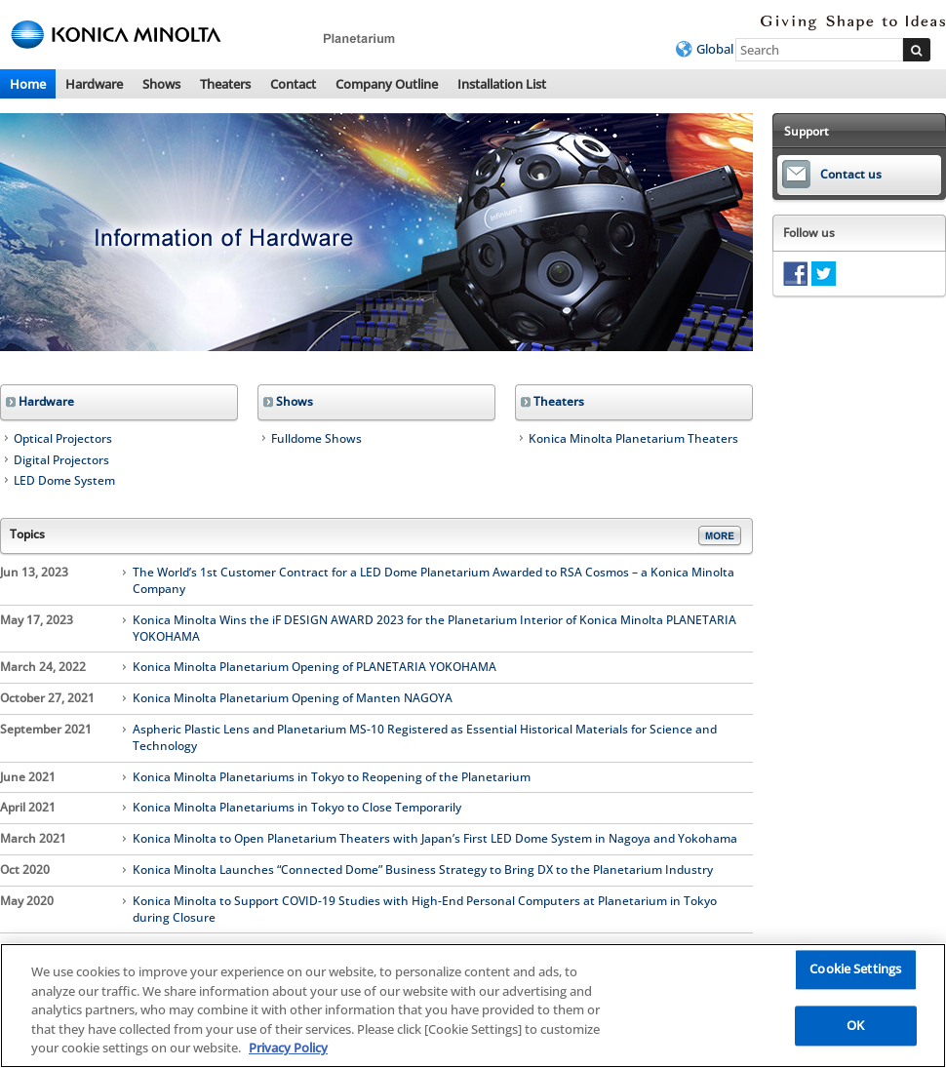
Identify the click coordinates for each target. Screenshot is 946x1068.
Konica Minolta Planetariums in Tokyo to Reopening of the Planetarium (332, 777)
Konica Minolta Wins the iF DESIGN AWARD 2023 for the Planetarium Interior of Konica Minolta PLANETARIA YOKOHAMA (434, 629)
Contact (293, 84)
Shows (161, 84)
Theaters (225, 84)
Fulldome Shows (316, 438)
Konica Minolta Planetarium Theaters (633, 438)
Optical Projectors (63, 438)
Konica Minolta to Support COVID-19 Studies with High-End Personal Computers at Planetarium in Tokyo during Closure (425, 909)
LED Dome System (64, 480)
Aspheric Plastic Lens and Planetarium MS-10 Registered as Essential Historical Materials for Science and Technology (425, 738)
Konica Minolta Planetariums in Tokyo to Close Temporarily (297, 807)
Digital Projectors (61, 460)
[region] (473, 1005)
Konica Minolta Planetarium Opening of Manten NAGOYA (293, 698)
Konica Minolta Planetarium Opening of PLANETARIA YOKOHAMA (314, 667)
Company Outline (386, 84)
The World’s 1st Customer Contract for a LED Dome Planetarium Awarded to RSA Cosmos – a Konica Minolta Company (433, 581)
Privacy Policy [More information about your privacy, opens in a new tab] (288, 1047)
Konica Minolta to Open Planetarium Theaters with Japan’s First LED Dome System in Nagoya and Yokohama (435, 839)
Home (28, 84)
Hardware (94, 84)
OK (855, 1025)
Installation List (501, 84)
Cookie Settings (855, 969)
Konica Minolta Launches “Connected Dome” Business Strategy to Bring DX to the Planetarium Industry (423, 870)
